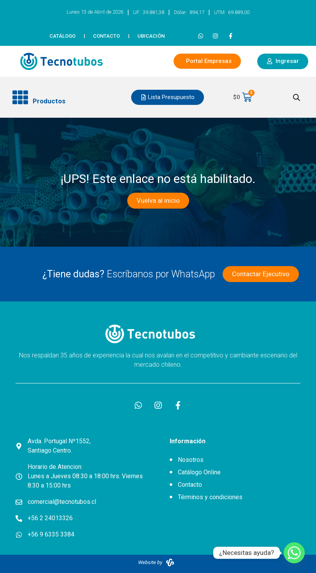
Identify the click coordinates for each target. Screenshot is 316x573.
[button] (65, 97)
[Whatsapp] (294, 552)
